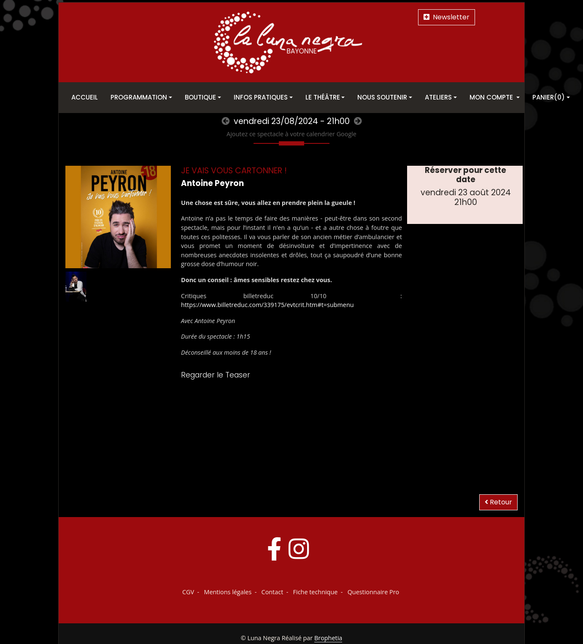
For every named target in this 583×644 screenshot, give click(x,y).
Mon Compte (492, 97)
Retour (498, 502)
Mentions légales (227, 592)
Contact (272, 592)
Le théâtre (322, 97)
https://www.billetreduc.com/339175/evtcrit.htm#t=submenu (267, 305)
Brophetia (328, 638)
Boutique (200, 97)
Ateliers (438, 97)
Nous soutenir (382, 97)
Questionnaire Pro (373, 592)
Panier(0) (548, 97)
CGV (188, 592)
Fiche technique (315, 592)
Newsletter (447, 17)
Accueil (84, 97)
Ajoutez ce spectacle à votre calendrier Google (291, 134)
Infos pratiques (261, 97)
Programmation (139, 97)
